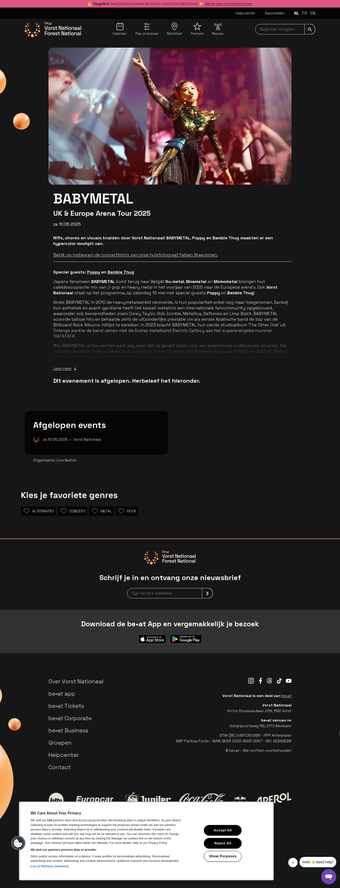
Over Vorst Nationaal (76, 681)
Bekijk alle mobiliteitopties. (229, 3)
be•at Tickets (66, 706)
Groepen (60, 742)
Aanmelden (275, 13)
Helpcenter (245, 13)
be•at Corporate (70, 718)
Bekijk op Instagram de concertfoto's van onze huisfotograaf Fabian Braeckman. (135, 254)
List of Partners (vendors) (50, 866)
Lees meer (65, 368)
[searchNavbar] (285, 29)
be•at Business (68, 730)
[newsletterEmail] (170, 593)
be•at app (62, 693)
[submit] (309, 29)
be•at (286, 695)
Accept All (223, 830)
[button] (18, 843)
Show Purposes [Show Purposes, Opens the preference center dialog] (223, 856)
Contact (60, 767)
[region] (146, 840)
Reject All (222, 843)
